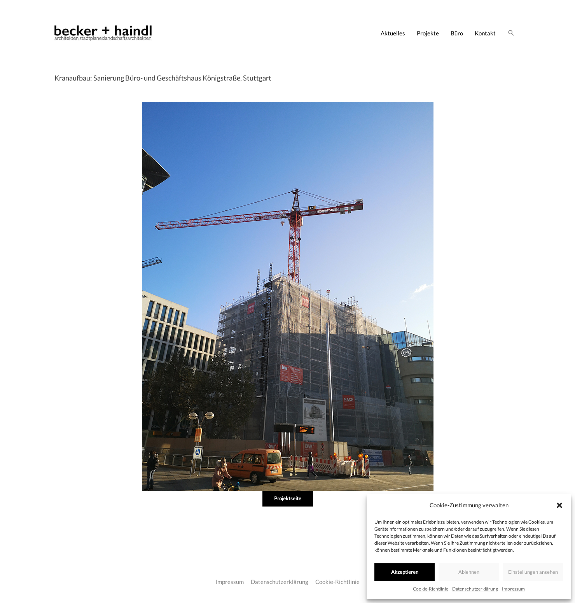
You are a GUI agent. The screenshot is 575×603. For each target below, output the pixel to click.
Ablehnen (468, 572)
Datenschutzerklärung (475, 589)
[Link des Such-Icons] (511, 33)
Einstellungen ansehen (533, 572)
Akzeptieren (404, 572)
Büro (457, 33)
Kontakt (485, 33)
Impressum (513, 589)
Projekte (428, 33)
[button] (559, 505)
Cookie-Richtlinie (430, 589)
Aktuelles (393, 33)
